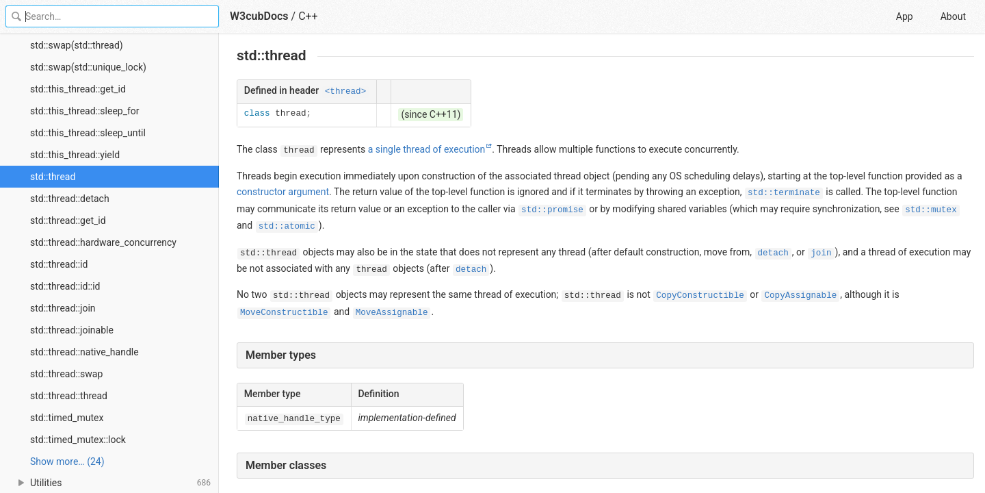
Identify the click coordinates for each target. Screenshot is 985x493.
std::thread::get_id (68, 220)
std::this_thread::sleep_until (88, 132)
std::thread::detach (69, 198)
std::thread (52, 176)
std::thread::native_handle (84, 351)
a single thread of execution (427, 149)
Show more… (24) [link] (67, 461)
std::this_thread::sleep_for (85, 110)
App (904, 16)
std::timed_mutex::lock (78, 439)
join (821, 253)
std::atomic (287, 226)
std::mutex (931, 210)
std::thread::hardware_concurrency (103, 242)
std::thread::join (63, 308)
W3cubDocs (259, 16)
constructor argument (283, 191)
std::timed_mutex (66, 417)
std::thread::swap (66, 373)
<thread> (345, 92)
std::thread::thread (68, 395)
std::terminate (784, 193)
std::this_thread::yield (75, 154)
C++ (308, 16)
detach (773, 253)
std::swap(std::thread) (76, 45)
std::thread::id (59, 264)
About (953, 16)
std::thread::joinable (72, 330)
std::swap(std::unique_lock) (88, 67)
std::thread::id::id (65, 286)
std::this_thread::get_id (78, 89)
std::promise (552, 210)
